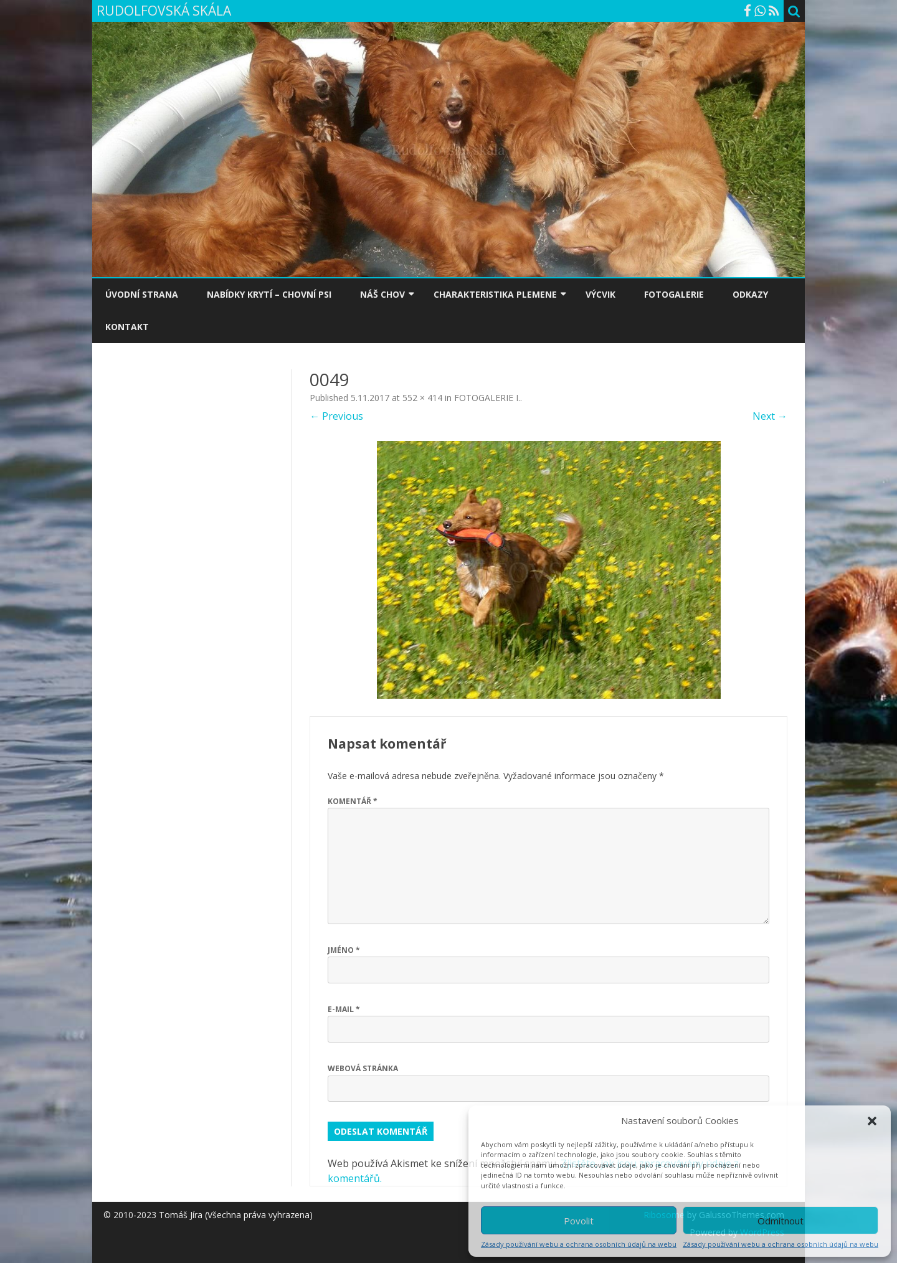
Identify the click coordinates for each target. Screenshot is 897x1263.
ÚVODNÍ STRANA (141, 294)
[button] (872, 1121)
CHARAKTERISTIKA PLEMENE (495, 294)
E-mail (344, 1009)
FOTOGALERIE (674, 294)
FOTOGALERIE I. (487, 398)
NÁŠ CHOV (382, 294)
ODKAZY (750, 294)
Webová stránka (363, 1068)
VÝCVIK (600, 294)
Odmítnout (780, 1220)
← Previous (336, 416)
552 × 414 (422, 398)
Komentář (352, 801)
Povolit (579, 1220)
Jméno (344, 950)
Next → (769, 416)
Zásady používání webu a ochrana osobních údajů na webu (578, 1244)
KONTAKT (127, 327)
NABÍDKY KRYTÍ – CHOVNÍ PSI (269, 294)
